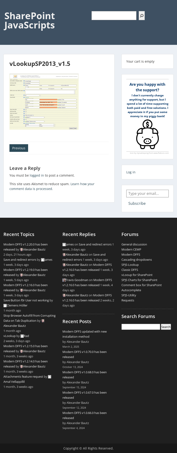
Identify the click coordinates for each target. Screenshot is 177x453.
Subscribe (137, 203)
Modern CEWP (131, 249)
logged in (37, 175)
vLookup (9, 336)
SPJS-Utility (128, 295)
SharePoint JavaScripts (29, 20)
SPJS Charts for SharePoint (139, 280)
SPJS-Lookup (130, 265)
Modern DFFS (130, 254)
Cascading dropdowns (136, 259)
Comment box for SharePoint (141, 285)
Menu (8, 8)
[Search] (142, 15)
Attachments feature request (23, 376)
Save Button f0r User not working (26, 300)
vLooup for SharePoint (137, 275)
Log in (131, 172)
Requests (127, 300)
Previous (18, 148)
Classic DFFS (129, 270)
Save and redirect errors (19, 259)
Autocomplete (131, 290)
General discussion (134, 244)
